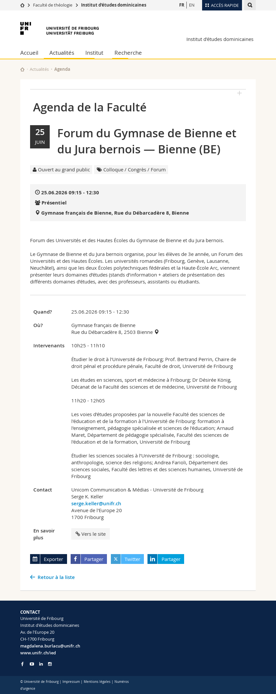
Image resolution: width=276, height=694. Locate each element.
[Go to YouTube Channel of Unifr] (32, 664)
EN (192, 5)
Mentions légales (97, 682)
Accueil (29, 52)
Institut (94, 52)
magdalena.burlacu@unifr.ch (50, 646)
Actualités (61, 52)
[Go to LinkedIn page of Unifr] (41, 664)
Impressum (71, 682)
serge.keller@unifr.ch (96, 503)
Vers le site (91, 533)
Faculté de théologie (52, 5)
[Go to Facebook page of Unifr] (22, 664)
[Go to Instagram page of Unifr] (50, 664)
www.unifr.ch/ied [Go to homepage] (38, 653)
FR (181, 5)
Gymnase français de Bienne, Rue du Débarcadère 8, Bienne (115, 212)
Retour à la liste (56, 577)
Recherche (128, 52)
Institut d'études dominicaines (113, 5)
